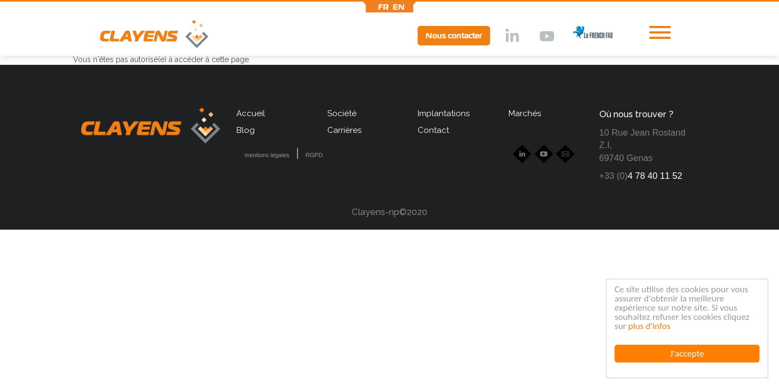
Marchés (525, 113)
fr (383, 7)
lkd (511, 36)
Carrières (344, 130)
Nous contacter (454, 36)
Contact (433, 130)
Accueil (250, 113)
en (399, 7)
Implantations (444, 113)
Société (342, 113)
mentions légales (267, 155)
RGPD (314, 155)
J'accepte (687, 353)
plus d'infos (649, 326)
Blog (245, 130)
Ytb (546, 36)
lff (585, 35)
